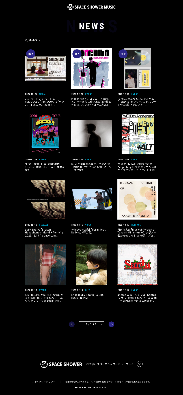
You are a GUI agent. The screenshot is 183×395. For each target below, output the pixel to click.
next (111, 324)
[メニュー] (7, 7)
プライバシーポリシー (43, 381)
